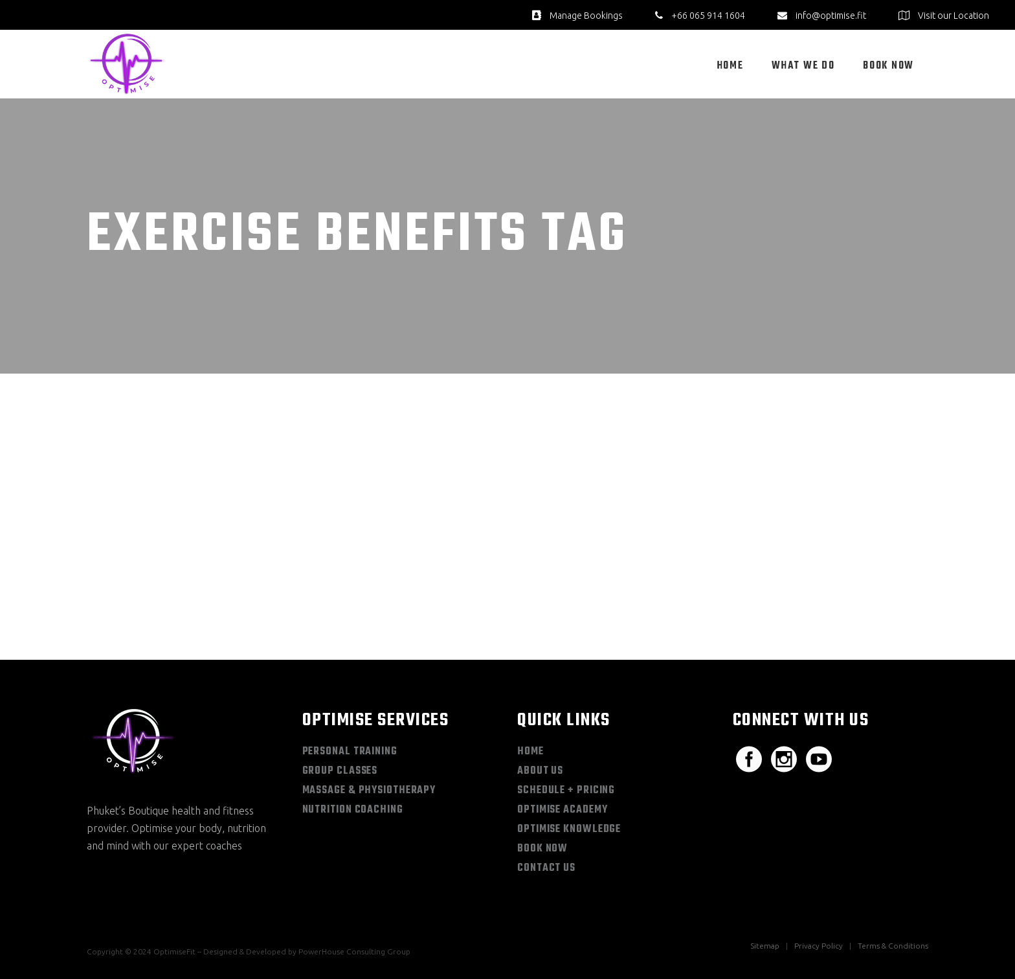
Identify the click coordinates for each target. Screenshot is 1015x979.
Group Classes (340, 771)
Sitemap (764, 945)
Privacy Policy (818, 945)
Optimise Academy (562, 810)
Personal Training (349, 751)
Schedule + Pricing (566, 790)
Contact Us (546, 868)
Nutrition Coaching (352, 810)
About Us (540, 771)
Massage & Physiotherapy (369, 790)
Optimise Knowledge (569, 829)
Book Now (542, 848)
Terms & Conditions (893, 945)
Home (530, 751)
